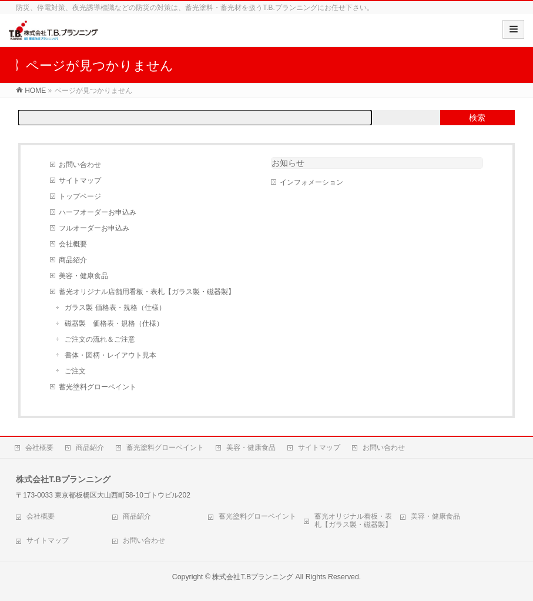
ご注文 (75, 371)
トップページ (80, 196)
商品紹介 (73, 260)
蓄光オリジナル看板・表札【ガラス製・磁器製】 (353, 520)
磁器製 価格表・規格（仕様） (114, 323)
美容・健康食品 (83, 276)
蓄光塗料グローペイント (97, 387)
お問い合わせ (80, 165)
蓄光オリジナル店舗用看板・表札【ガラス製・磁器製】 (147, 292)
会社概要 (73, 244)
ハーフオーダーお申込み (97, 212)
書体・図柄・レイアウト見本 (110, 355)
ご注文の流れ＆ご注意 (100, 339)
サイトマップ (80, 180)
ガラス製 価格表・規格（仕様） (115, 307)
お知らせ (287, 163)
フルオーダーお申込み (94, 228)
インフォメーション (311, 182)
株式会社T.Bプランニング (252, 577)
